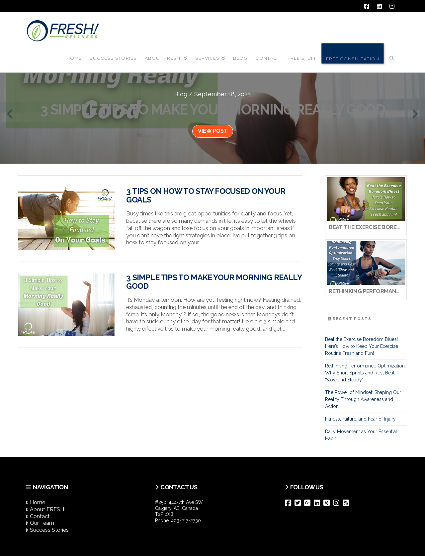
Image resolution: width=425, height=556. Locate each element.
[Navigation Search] (391, 53)
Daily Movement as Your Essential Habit (361, 435)
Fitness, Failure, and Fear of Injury (360, 419)
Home (35, 502)
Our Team (40, 523)
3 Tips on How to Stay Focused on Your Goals (205, 195)
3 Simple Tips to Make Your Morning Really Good (213, 282)
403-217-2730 (186, 520)
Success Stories (47, 530)
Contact (38, 516)
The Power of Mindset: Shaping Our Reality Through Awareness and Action (363, 399)
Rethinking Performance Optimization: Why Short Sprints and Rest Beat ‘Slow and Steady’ (365, 372)
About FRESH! (45, 509)
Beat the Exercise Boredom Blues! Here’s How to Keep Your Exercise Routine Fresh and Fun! (361, 346)
